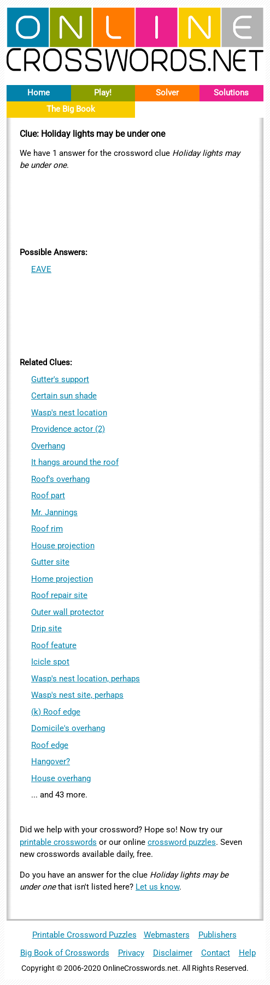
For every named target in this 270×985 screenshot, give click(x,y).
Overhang (48, 446)
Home (38, 93)
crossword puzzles (182, 842)
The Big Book (70, 109)
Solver (167, 93)
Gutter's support (60, 379)
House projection (63, 546)
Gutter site (50, 562)
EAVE (41, 269)
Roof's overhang (60, 479)
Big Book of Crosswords (64, 953)
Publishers (217, 935)
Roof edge (49, 745)
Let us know (157, 887)
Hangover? (50, 761)
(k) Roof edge (55, 712)
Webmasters (167, 935)
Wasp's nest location (69, 413)
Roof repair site (59, 595)
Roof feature (54, 645)
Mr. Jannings (54, 512)
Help (247, 953)
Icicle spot (50, 662)
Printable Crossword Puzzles (84, 935)
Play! (102, 93)
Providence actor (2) (68, 429)
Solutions (231, 93)
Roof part (48, 495)
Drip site (46, 628)
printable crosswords (58, 842)
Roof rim (47, 529)
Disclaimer (172, 953)
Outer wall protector (67, 612)
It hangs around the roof (75, 462)
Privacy (131, 953)
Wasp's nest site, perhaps (77, 695)
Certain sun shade (64, 396)
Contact (215, 953)
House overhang (61, 778)
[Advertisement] (135, 207)
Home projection (62, 579)
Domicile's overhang (68, 728)
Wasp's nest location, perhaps (85, 679)
